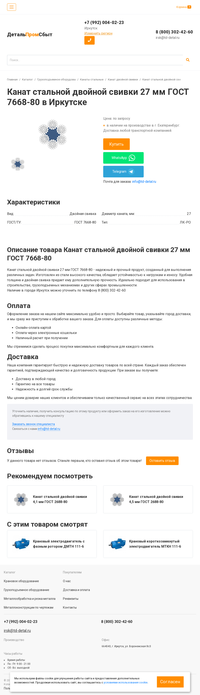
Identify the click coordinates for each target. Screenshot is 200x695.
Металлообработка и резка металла (29, 598)
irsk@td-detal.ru (167, 38)
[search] (95, 60)
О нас (67, 581)
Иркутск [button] (90, 28)
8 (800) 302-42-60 (174, 32)
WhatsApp (123, 158)
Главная (12, 79)
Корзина (183, 7)
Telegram (123, 171)
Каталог (27, 79)
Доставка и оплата (76, 590)
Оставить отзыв (162, 461)
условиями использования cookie (126, 682)
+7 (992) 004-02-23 (104, 22)
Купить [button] (116, 144)
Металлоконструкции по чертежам (28, 607)
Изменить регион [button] (98, 33)
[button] (89, 40)
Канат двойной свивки (123, 79)
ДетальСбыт (29, 35)
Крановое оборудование (21, 581)
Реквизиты (70, 598)
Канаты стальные (91, 79)
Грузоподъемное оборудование (58, 79)
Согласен (170, 681)
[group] (52, 134)
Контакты (70, 607)
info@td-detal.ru (144, 182)
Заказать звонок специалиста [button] (33, 424)
